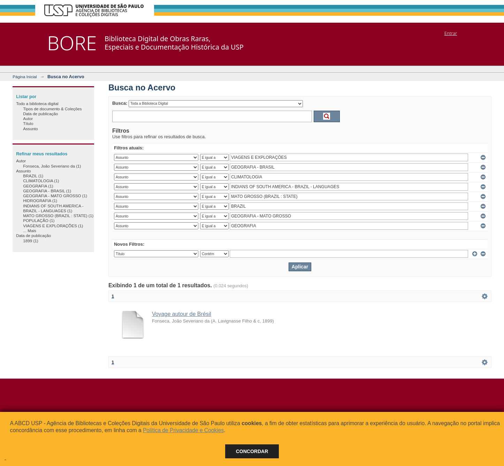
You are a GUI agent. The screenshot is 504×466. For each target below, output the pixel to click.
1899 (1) (30, 240)
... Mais (29, 230)
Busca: (119, 103)
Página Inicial (25, 76)
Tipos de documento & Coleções (52, 108)
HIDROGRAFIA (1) (40, 200)
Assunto (30, 128)
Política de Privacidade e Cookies (183, 430)
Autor (28, 118)
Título (28, 123)
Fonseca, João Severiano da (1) (52, 166)
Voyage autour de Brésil (181, 314)
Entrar (450, 33)
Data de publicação (40, 113)
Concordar (252, 451)
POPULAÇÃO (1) (38, 220)
